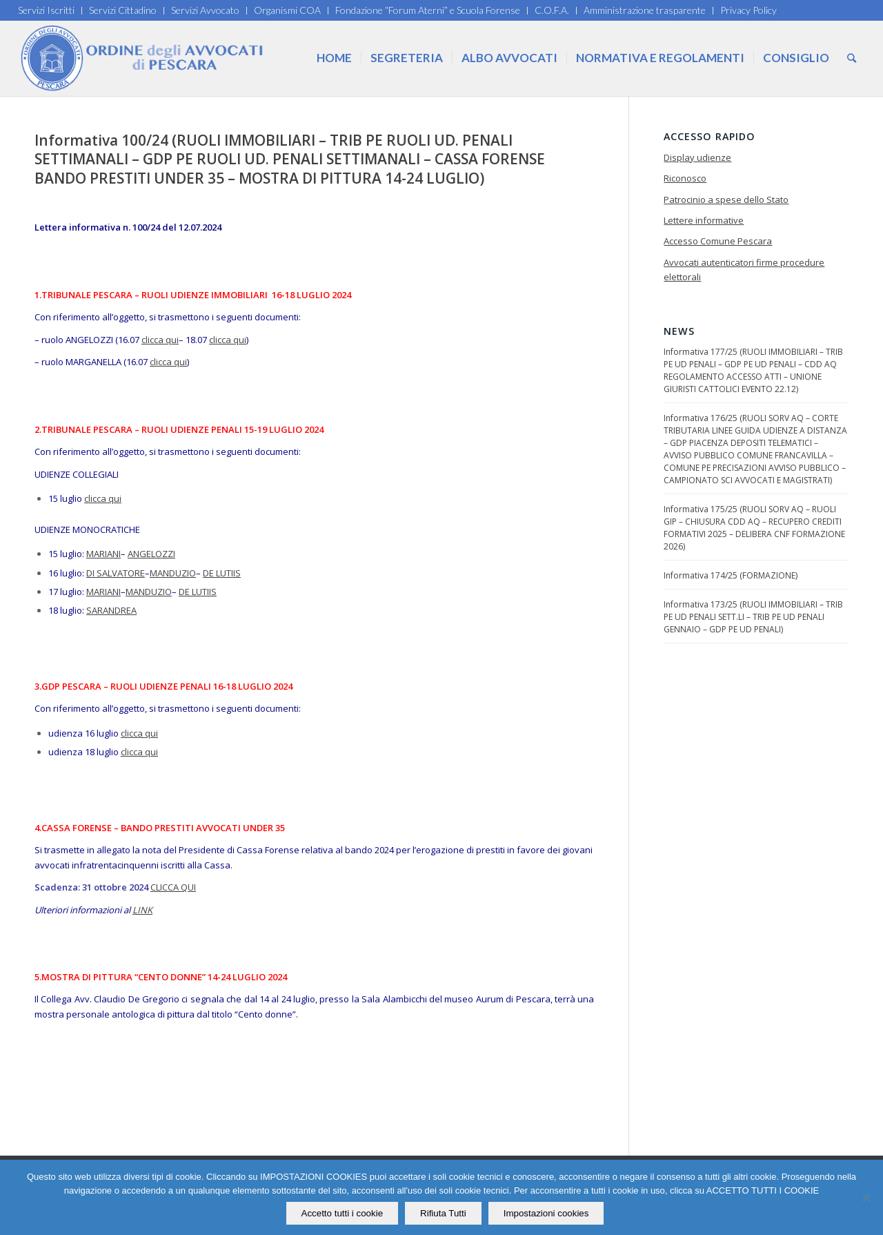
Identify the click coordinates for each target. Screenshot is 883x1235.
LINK (142, 910)
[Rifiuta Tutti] (866, 1198)
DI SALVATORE (115, 573)
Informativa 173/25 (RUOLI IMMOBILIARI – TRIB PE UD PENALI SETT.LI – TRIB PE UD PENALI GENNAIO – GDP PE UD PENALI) (753, 617)
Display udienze (697, 157)
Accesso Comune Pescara (718, 241)
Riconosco (685, 178)
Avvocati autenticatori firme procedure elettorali (744, 269)
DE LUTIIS (222, 573)
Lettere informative (704, 220)
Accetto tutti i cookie (342, 1213)
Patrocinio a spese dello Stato (726, 199)
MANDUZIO (173, 573)
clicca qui (160, 339)
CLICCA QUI (173, 887)
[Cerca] (851, 58)
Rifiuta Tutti (443, 1213)
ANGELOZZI (151, 553)
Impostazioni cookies (546, 1213)
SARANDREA (111, 610)
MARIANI (103, 553)
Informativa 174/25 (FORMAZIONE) (730, 575)
